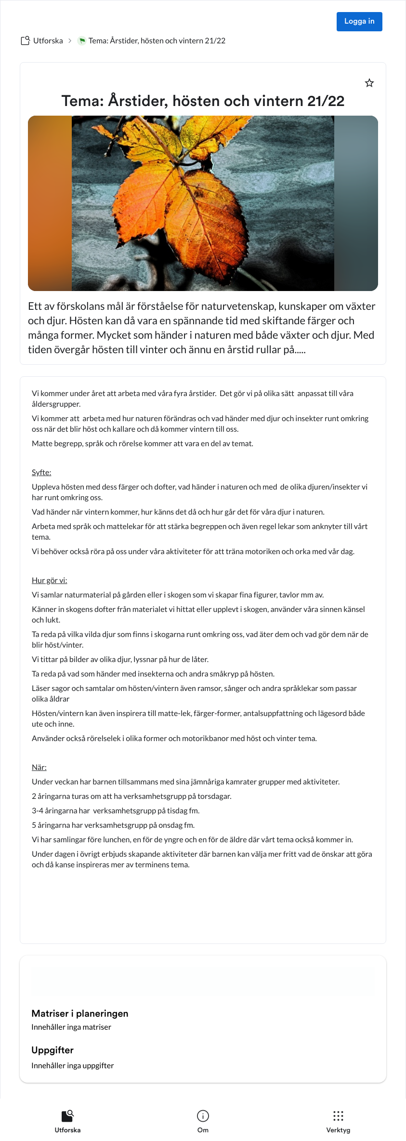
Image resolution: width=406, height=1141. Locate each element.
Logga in (359, 22)
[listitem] (67, 1123)
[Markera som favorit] (369, 83)
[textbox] (203, 660)
